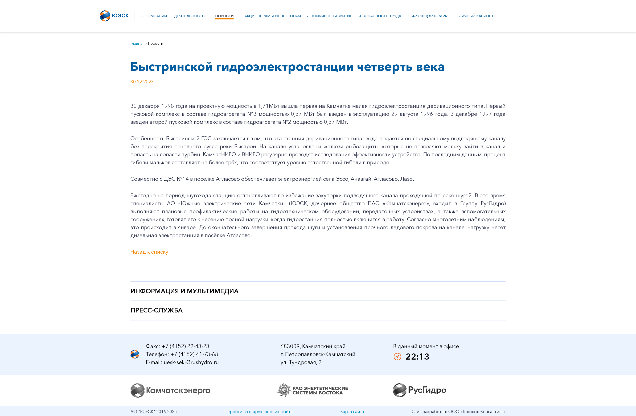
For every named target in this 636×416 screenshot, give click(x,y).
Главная (137, 43)
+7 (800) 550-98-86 (429, 16)
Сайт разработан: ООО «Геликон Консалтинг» (459, 411)
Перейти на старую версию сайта (258, 411)
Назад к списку (149, 252)
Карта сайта (352, 411)
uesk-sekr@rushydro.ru (191, 362)
